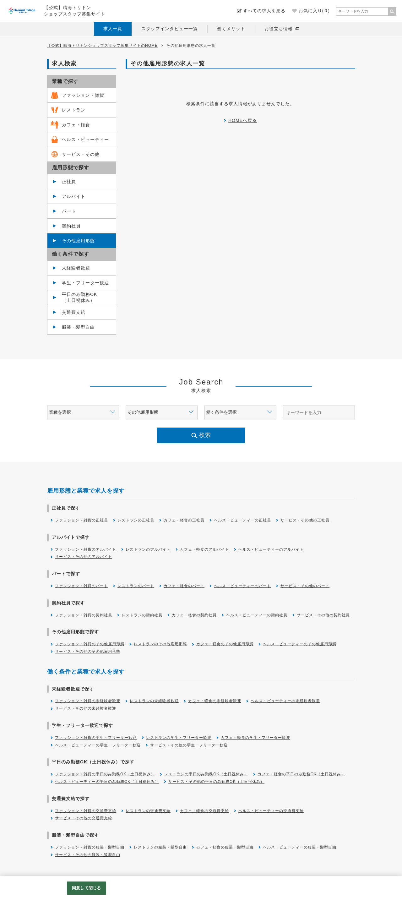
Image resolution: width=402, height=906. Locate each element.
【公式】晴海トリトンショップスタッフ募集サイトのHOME (102, 45)
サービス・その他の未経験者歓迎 (85, 708)
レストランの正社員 (135, 520)
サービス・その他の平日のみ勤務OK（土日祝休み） (216, 781)
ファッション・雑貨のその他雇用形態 (89, 644)
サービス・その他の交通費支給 (83, 818)
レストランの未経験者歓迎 (154, 701)
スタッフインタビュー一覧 (169, 28)
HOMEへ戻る (242, 120)
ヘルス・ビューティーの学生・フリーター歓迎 (98, 745)
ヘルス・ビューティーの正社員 (242, 520)
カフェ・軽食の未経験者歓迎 (214, 701)
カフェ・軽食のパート (184, 586)
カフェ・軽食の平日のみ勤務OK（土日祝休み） (301, 774)
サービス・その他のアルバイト (83, 556)
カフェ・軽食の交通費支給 (204, 811)
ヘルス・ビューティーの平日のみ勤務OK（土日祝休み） (107, 781)
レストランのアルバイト (148, 549)
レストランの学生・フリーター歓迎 (178, 737)
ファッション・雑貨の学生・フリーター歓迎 (96, 737)
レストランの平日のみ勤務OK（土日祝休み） (206, 774)
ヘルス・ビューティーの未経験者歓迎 (285, 701)
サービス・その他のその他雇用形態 (87, 651)
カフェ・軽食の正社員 (184, 520)
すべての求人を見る (264, 10)
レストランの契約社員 (142, 615)
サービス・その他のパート (304, 586)
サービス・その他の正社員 (304, 520)
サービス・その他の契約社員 (323, 615)
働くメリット (231, 28)
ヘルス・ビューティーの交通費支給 (271, 811)
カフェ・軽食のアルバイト (204, 549)
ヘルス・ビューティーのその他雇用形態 (299, 644)
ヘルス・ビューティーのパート (242, 586)
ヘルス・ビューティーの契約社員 (256, 615)
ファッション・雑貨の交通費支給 (85, 811)
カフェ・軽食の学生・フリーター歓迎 (255, 737)
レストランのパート (135, 586)
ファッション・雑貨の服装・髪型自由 (89, 847)
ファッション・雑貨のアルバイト (85, 549)
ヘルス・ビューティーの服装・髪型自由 (299, 847)
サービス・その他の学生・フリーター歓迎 (189, 745)
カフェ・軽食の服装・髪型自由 (224, 847)
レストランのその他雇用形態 (160, 644)
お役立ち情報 (278, 28)
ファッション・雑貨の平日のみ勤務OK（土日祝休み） (105, 774)
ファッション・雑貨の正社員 (81, 520)
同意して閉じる (86, 888)
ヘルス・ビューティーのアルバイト (271, 549)
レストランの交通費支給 (148, 811)
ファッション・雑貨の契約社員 (83, 615)
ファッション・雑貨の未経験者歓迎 (87, 701)
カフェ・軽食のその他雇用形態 (224, 644)
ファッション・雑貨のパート (81, 586)
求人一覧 (112, 28)
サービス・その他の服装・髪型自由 (87, 855)
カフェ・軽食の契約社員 (194, 615)
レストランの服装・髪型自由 (160, 847)
